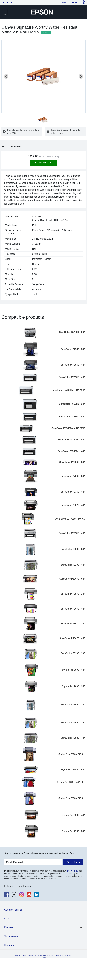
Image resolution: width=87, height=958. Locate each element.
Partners (8, 927)
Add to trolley (44, 162)
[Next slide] (81, 76)
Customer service (13, 910)
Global (74, 2)
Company (9, 945)
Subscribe (72, 862)
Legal (7, 918)
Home (64, 2)
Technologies (11, 936)
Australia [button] (7, 2)
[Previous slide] (6, 76)
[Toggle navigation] (5, 12)
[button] (43, 120)
